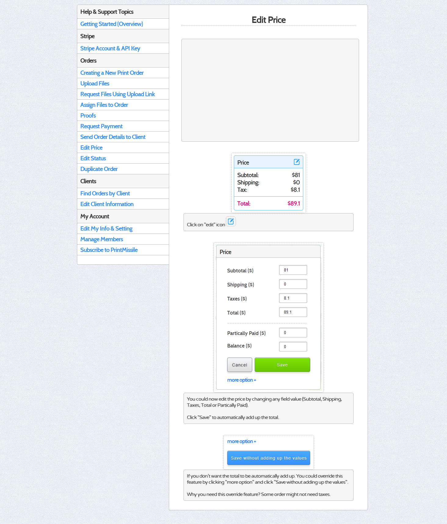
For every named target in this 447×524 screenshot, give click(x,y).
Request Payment (101, 126)
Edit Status (93, 158)
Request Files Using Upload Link (117, 94)
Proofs (88, 115)
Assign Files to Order (104, 104)
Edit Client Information (106, 204)
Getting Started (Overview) (111, 23)
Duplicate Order (99, 169)
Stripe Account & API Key (110, 48)
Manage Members (101, 239)
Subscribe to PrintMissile (108, 249)
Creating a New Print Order (112, 72)
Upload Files (94, 83)
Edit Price (91, 147)
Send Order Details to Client (112, 136)
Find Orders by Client (105, 193)
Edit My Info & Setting (106, 228)
